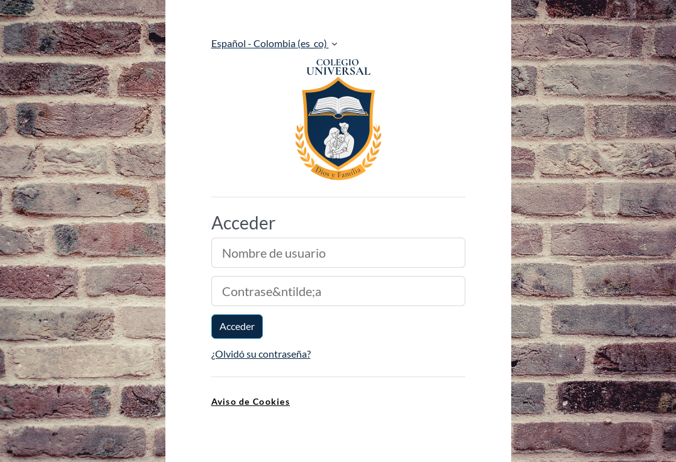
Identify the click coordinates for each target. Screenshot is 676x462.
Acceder (237, 326)
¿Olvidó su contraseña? (261, 354)
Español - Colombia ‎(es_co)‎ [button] (270, 43)
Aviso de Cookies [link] (250, 401)
